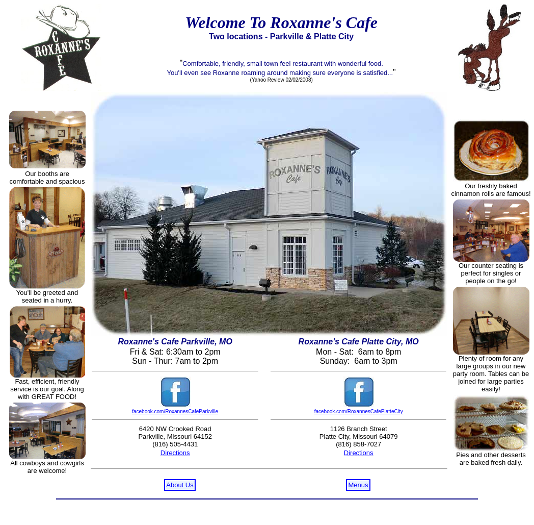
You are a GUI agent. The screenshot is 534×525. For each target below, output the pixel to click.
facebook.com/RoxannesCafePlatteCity (358, 411)
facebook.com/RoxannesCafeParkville (175, 411)
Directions (175, 453)
